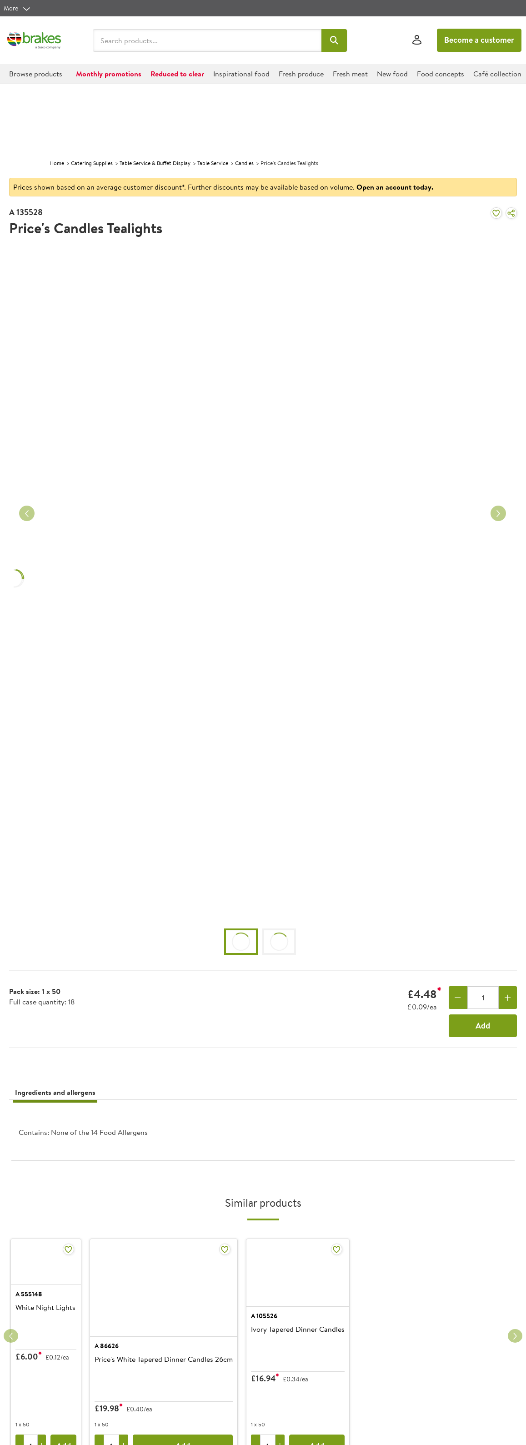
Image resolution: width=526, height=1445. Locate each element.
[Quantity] (483, 997)
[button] (334, 40)
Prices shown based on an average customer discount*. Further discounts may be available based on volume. (223, 187)
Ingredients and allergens (55, 1092)
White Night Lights (45, 1348)
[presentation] (263, 1134)
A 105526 (325, 1335)
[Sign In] (417, 40)
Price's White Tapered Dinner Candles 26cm (224, 1359)
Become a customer (479, 39)
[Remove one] (458, 997)
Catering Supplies (92, 163)
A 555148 (28, 1335)
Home (57, 163)
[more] (17, 8)
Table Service (212, 163)
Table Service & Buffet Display (155, 163)
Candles (244, 163)
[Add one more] (508, 997)
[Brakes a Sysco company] (34, 40)
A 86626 (167, 1345)
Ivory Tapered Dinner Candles (359, 1348)
